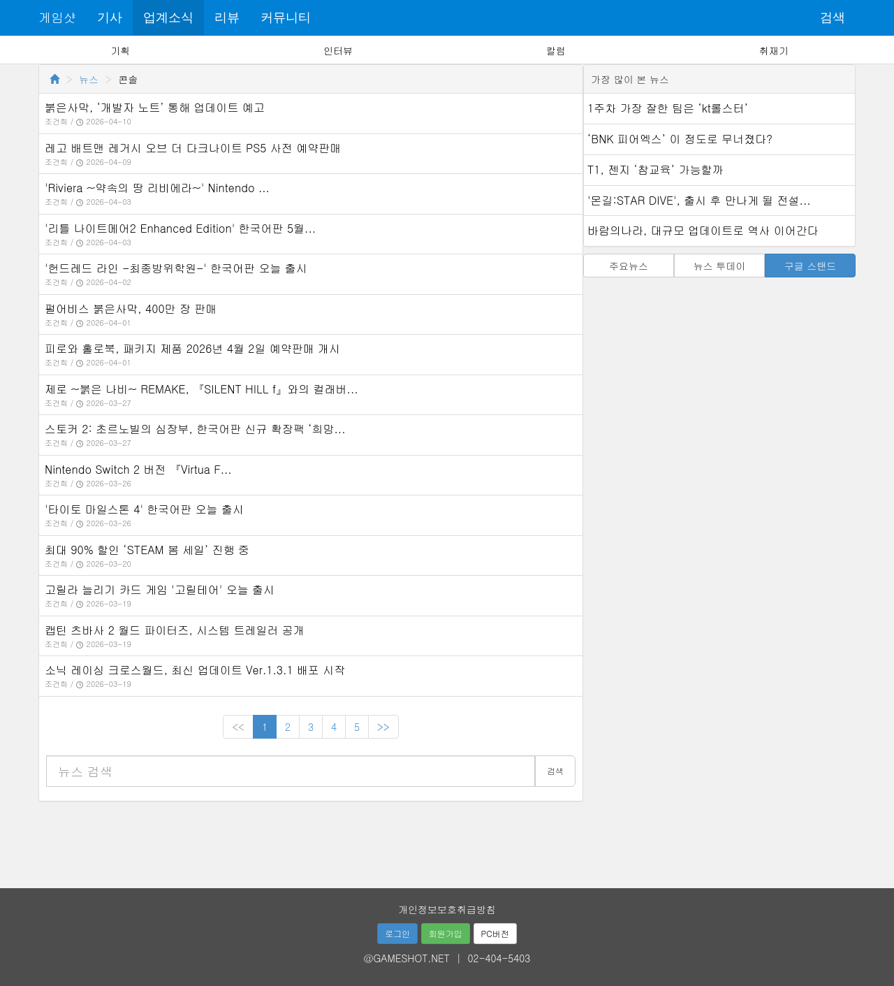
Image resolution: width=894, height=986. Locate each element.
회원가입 (445, 933)
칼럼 (556, 50)
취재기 (774, 50)
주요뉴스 (628, 266)
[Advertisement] (447, 840)
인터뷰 (338, 50)
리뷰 (227, 17)
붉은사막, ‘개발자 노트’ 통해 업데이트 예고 (155, 107)
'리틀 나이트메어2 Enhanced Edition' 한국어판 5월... (180, 228)
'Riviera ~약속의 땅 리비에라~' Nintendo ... (157, 188)
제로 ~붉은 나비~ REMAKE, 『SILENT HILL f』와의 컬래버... (201, 389)
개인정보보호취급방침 (447, 909)
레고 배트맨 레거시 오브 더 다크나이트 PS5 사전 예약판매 (193, 148)
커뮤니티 (286, 17)
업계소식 (168, 17)
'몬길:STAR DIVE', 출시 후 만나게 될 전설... (699, 200)
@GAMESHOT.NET (407, 958)
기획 (120, 50)
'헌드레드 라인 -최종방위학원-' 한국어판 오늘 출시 (176, 268)
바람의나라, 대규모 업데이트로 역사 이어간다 (703, 230)
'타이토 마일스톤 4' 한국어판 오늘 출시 (144, 509)
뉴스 (88, 79)
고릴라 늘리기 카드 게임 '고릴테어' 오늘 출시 (159, 589)
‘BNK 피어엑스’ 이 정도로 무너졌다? (679, 139)
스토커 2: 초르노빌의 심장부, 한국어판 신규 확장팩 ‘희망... (195, 429)
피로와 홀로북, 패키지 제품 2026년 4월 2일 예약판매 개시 (192, 348)
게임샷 (57, 17)
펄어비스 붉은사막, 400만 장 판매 (131, 308)
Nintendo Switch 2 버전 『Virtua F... (138, 469)
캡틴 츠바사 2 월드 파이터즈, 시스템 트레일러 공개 (175, 630)
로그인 (397, 933)
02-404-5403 (499, 958)
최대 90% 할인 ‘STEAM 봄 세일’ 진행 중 (147, 550)
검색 (832, 17)
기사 (109, 17)
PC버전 (495, 933)
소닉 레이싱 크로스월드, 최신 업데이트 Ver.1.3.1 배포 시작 (195, 670)
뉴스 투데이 (720, 266)
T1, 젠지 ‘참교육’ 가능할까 (655, 169)
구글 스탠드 (810, 266)
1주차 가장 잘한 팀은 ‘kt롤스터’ (667, 108)
